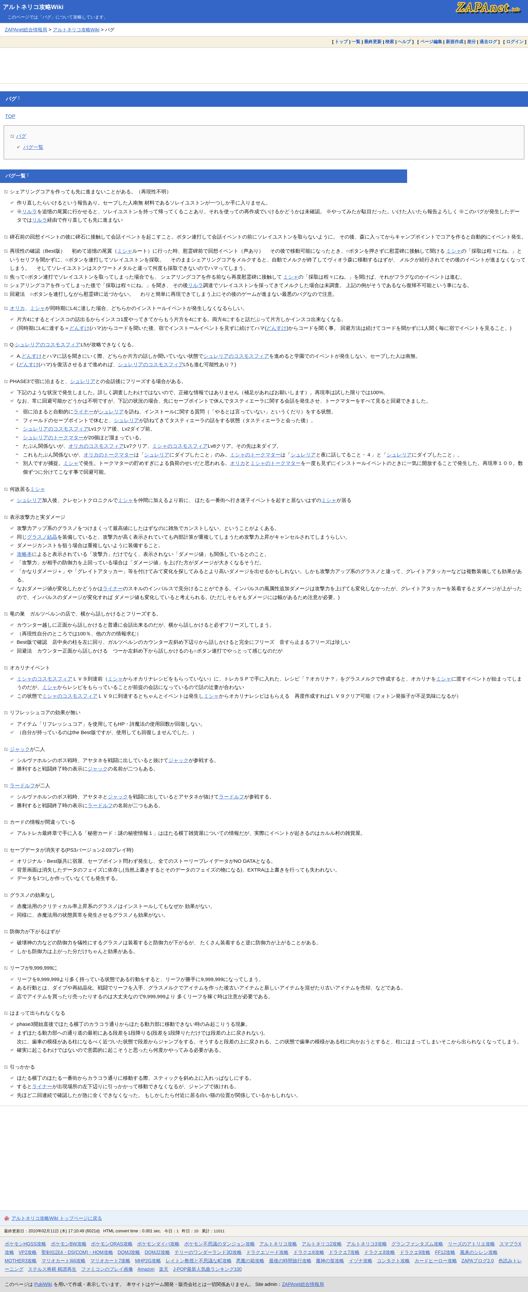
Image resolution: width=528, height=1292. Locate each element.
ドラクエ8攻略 (379, 1252)
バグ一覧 (33, 147)
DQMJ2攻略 (157, 1252)
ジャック (20, 749)
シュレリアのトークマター (53, 437)
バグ (21, 136)
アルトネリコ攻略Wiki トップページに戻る (56, 1218)
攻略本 (24, 554)
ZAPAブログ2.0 (477, 1260)
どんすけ (79, 328)
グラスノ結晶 (42, 537)
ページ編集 (431, 41)
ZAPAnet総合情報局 (26, 29)
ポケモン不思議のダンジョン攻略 (219, 1244)
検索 (389, 41)
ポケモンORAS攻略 (111, 1244)
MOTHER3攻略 (21, 1260)
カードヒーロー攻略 (436, 1260)
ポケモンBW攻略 (69, 1244)
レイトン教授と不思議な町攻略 (199, 1260)
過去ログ (488, 41)
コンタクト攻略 (393, 1260)
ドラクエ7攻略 (344, 1252)
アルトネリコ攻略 (278, 1244)
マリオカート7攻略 (110, 1260)
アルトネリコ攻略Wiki (33, 7)
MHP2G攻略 (148, 1260)
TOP (10, 116)
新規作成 (454, 41)
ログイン (515, 41)
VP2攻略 (28, 1252)
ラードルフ (22, 785)
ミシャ (124, 251)
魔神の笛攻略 (330, 1260)
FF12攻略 (445, 1252)
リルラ (29, 211)
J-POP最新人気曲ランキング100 (207, 1269)
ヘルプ (404, 41)
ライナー (83, 411)
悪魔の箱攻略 (250, 1260)
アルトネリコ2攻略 (322, 1244)
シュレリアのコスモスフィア (47, 344)
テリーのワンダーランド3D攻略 (208, 1252)
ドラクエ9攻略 (415, 1252)
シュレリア (82, 381)
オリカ (17, 308)
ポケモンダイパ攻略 (158, 1244)
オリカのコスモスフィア (96, 446)
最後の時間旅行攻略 (290, 1260)
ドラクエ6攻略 (308, 1252)
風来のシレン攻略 (479, 1252)
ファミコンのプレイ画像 (107, 1269)
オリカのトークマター (109, 455)
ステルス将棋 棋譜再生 (52, 1269)
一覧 (356, 41)
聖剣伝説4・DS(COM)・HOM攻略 (77, 1252)
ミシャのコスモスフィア (180, 446)
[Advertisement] (264, 65)
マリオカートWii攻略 (63, 1260)
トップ (341, 41)
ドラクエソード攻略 (267, 1252)
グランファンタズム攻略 (417, 1244)
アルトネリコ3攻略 (366, 1244)
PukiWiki (43, 1284)
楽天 (163, 1269)
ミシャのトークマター (255, 455)
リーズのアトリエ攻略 (471, 1244)
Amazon (146, 1269)
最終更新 (373, 41)
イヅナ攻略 (360, 1260)
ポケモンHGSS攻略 (25, 1244)
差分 (471, 41)
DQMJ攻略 (129, 1252)
